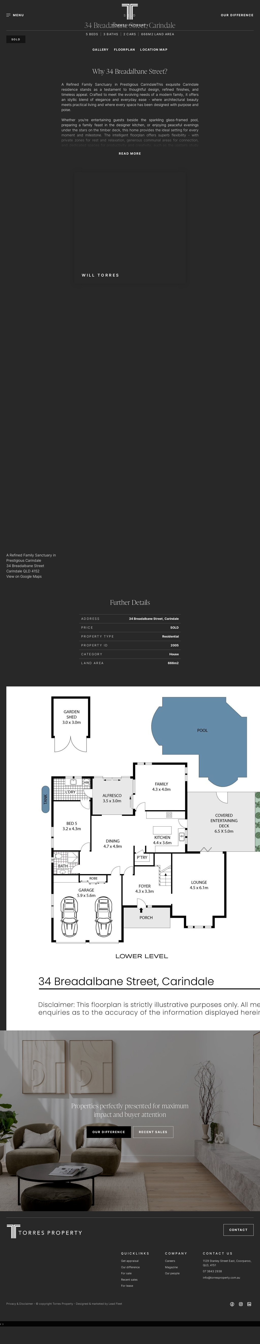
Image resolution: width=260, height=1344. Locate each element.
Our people (172, 1273)
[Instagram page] (241, 1305)
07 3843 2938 (212, 1271)
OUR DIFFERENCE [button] (237, 15)
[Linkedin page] (249, 1305)
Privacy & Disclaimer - (21, 1304)
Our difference (130, 1267)
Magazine (171, 1267)
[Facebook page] (232, 1305)
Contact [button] (238, 1230)
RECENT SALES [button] (153, 1132)
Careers (170, 1261)
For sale (126, 1273)
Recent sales (129, 1280)
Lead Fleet (115, 1304)
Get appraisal (130, 1261)
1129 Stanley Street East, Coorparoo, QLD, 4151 (227, 1263)
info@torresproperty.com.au (221, 1278)
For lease (127, 1286)
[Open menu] (18, 15)
